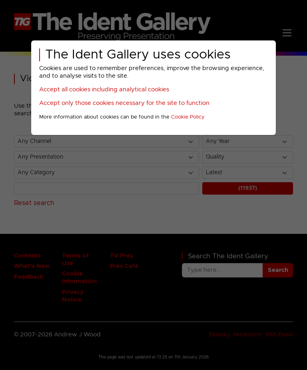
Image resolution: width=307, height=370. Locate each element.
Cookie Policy (188, 117)
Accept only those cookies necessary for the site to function (124, 103)
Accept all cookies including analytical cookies (104, 89)
